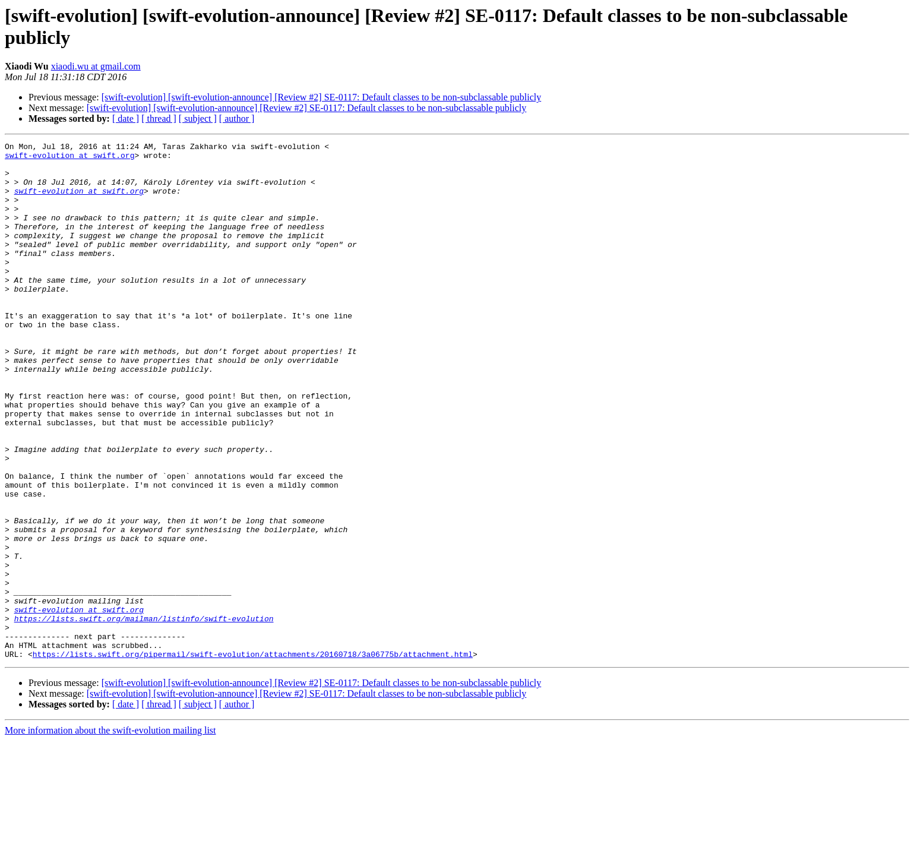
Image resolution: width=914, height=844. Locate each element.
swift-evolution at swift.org (69, 158)
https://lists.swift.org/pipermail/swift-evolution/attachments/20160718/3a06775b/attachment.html (253, 757)
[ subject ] (198, 118)
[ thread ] (158, 118)
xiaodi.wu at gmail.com (96, 66)
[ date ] (125, 118)
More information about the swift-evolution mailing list (110, 834)
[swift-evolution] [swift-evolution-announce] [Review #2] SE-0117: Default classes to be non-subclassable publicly (322, 97)
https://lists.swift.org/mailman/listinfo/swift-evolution (144, 714)
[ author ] (237, 118)
